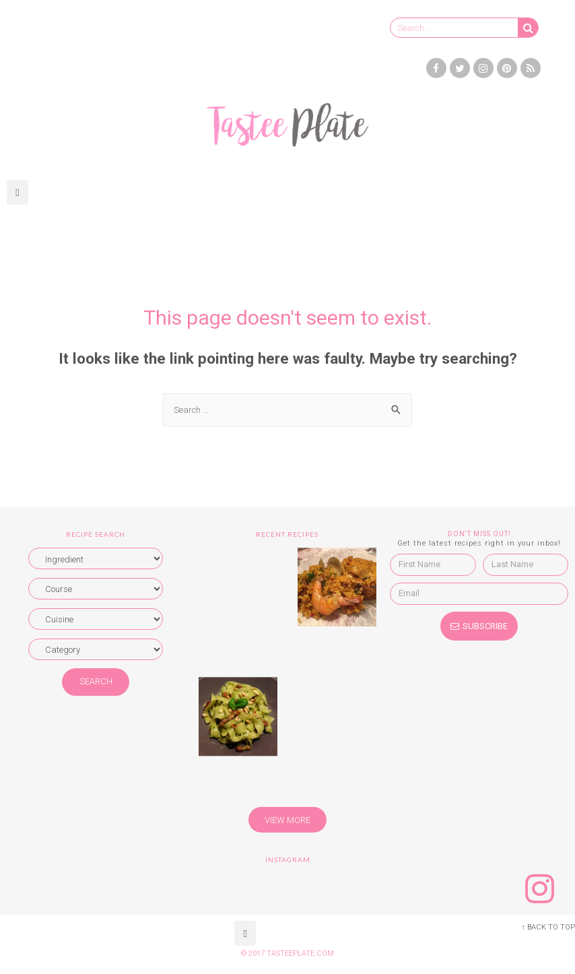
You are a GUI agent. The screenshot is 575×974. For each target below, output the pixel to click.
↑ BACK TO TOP (548, 927)
